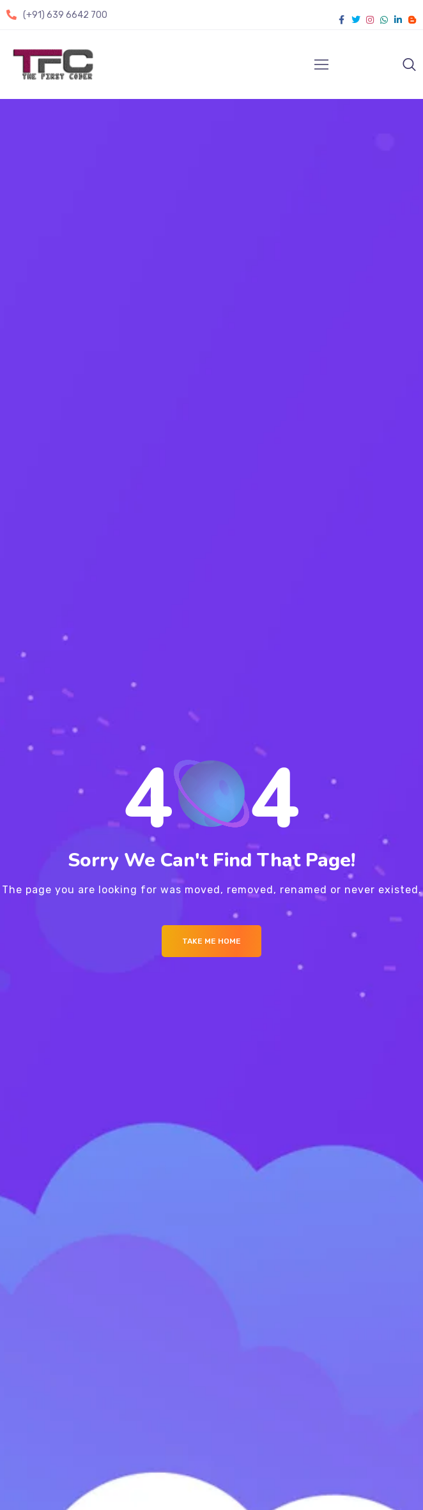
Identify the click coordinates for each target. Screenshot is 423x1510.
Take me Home (211, 941)
